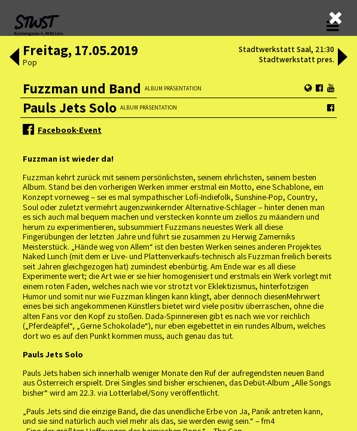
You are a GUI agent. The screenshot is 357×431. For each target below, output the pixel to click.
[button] (13, 58)
